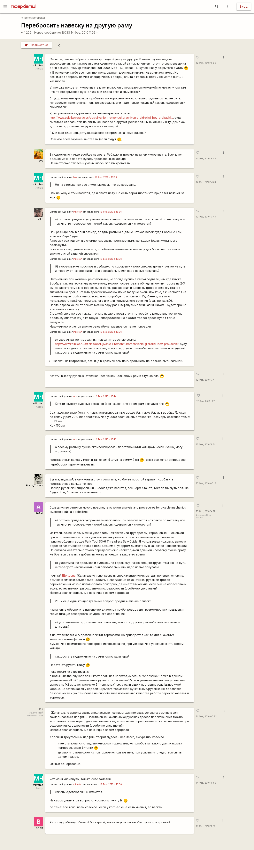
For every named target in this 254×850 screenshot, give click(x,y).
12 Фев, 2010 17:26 (206, 182)
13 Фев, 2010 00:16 (206, 483)
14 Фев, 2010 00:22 (206, 716)
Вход (244, 6)
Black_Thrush (34, 485)
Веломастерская (33, 17)
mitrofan (38, 65)
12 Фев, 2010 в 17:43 (105, 439)
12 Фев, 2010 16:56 (206, 158)
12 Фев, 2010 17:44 (206, 380)
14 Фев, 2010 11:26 (84, 32)
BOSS (66, 32)
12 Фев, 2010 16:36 (206, 63)
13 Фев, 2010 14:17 (205, 511)
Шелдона (69, 575)
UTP (40, 218)
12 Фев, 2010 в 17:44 (105, 396)
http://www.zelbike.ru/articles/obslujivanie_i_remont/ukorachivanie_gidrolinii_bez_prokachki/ (111, 117)
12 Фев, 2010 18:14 (205, 444)
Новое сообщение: (48, 32)
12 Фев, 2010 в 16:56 (106, 177)
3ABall (39, 513)
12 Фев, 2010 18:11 (206, 401)
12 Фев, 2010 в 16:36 (111, 212)
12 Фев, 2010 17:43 (206, 216)
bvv (41, 160)
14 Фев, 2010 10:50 (206, 783)
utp (75, 396)
